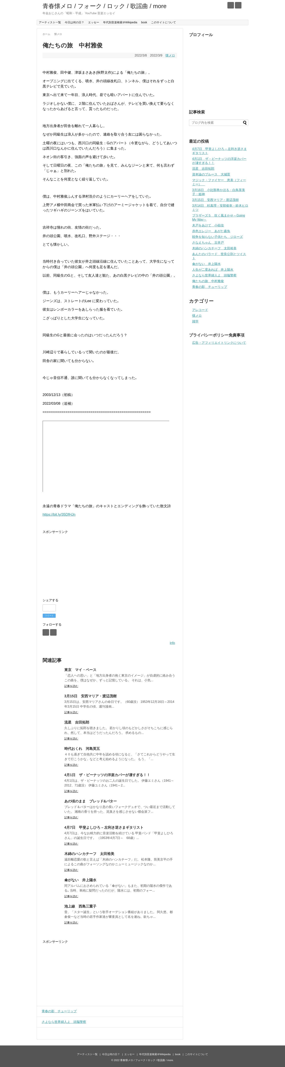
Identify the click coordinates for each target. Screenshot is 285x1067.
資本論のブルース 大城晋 (211, 174)
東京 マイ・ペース (80, 670)
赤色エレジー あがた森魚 (211, 231)
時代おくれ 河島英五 (82, 749)
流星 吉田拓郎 (76, 722)
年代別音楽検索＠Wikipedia (120, 22)
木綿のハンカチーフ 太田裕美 (89, 854)
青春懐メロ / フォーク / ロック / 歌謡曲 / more (104, 6)
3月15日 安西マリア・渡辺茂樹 (90, 696)
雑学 (195, 321)
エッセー (93, 22)
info (172, 643)
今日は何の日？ (74, 22)
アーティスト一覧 (50, 22)
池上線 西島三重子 (80, 906)
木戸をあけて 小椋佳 (208, 225)
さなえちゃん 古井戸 (208, 242)
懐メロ (170, 55)
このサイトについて (163, 22)
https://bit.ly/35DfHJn (59, 515)
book (144, 22)
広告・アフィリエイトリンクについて (219, 342)
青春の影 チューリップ (58, 1011)
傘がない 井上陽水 (80, 880)
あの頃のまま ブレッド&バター (90, 801)
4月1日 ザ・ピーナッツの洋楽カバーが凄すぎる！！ (107, 775)
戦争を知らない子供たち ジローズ (217, 236)
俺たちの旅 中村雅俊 (208, 281)
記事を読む (71, 686)
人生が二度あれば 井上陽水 (212, 269)
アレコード (200, 310)
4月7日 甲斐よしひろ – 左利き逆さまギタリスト (103, 827)
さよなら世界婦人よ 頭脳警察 (63, 1022)
